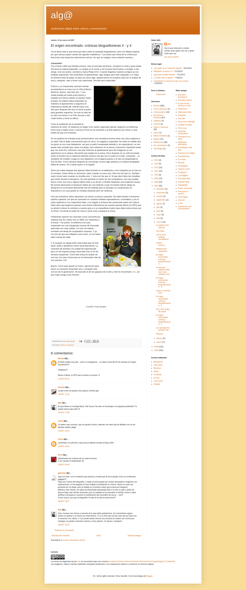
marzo (159, 222)
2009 (156, 178)
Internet (157, 124)
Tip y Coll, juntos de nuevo (163, 310)
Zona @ (181, 200)
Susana (61, 387)
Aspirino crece (184, 169)
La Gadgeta (183, 175)
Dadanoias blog (184, 112)
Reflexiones (158, 142)
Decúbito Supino (185, 100)
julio (158, 207)
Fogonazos (182, 109)
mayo (159, 215)
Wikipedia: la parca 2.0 (163, 71)
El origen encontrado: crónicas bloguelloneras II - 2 (163, 301)
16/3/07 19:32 (63, 525)
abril (158, 218)
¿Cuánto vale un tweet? (164, 78)
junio (158, 211)
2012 (156, 167)
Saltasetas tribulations (182, 143)
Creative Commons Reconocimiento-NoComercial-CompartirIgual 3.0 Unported (142, 561)
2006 (156, 347)
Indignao (157, 121)
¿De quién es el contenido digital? (168, 68)
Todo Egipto (183, 197)
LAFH (180, 203)
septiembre (161, 200)
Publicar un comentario (64, 530)
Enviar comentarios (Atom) (74, 540)
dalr (59, 403)
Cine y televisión (160, 109)
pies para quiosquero (182, 96)
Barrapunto (158, 362)
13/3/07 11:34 (63, 394)
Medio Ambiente (160, 136)
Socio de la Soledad (186, 122)
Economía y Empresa (158, 116)
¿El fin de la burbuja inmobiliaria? (162, 237)
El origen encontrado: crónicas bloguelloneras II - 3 (163, 282)
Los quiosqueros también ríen (163, 329)
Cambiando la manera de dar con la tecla (171, 81)
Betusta (181, 162)
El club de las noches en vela (184, 104)
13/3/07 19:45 (63, 446)
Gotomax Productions (183, 132)
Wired (156, 371)
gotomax (62, 473)
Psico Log (182, 128)
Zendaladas (183, 166)
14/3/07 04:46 (63, 464)
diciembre (160, 189)
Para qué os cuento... (183, 192)
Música (157, 139)
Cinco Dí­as (158, 381)
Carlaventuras (184, 156)
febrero (159, 338)
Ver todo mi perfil (171, 57)
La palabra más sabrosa (162, 226)
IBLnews (157, 368)
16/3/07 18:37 (63, 501)
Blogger (149, 576)
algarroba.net (68, 561)
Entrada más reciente (61, 535)
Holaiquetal (182, 185)
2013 (156, 164)
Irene (60, 455)
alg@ (62, 15)
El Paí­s (157, 378)
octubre (159, 196)
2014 (156, 160)
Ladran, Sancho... (161, 244)
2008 (156, 182)
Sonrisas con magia (186, 153)
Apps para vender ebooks (164, 75)
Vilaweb (157, 384)
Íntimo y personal (67, 345)
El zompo (182, 159)
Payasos (159, 334)
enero (159, 342)
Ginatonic (182, 115)
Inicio (98, 535)
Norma (61, 358)
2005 (156, 350)
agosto (159, 204)
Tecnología (158, 149)
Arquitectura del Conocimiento (184, 207)
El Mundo (158, 374)
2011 (156, 171)
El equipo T (183, 172)
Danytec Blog (183, 182)
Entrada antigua (134, 535)
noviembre (161, 193)
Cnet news (158, 365)
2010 (156, 175)
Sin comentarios (160, 145)
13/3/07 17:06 (63, 412)
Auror (60, 421)
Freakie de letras (185, 125)
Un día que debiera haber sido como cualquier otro (163, 270)
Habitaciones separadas (161, 250)
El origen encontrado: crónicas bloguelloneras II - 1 (163, 319)
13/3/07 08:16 (63, 379)
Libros (156, 133)
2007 (156, 186)
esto (134, 272)
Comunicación (160, 112)
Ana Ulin (181, 118)
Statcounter (161, 94)
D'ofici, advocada (185, 188)
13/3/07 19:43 (63, 431)
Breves (156, 106)
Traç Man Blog (184, 178)
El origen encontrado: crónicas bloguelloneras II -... (163, 259)
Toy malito (160, 231)
